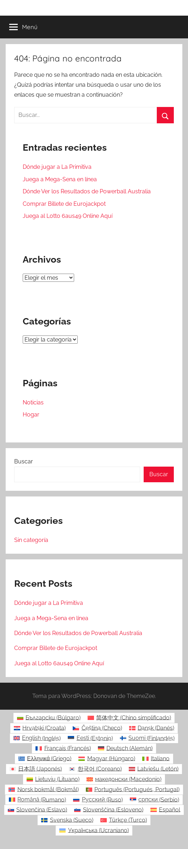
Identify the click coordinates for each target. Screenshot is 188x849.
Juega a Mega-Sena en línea (60, 179)
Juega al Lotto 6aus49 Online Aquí (67, 216)
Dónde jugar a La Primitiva (57, 166)
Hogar (31, 414)
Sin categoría (31, 540)
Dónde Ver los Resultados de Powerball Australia (87, 191)
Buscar (23, 461)
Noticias (33, 402)
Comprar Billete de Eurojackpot (64, 203)
